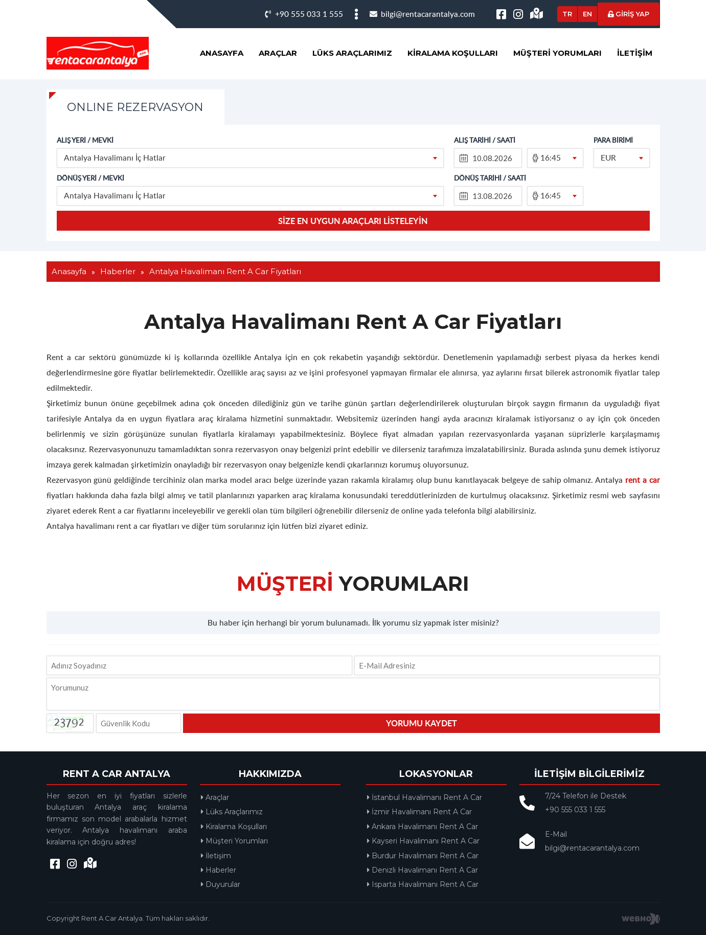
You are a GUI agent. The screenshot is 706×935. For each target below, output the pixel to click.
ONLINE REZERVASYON (135, 107)
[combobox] (250, 158)
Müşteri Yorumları (557, 53)
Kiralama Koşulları (452, 53)
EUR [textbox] (608, 157)
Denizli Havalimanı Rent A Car (422, 870)
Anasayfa (221, 53)
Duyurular (220, 884)
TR (567, 14)
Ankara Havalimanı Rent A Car (422, 826)
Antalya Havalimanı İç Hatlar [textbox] (115, 157)
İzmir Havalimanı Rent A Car (419, 811)
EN (587, 14)
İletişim (634, 53)
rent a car (642, 479)
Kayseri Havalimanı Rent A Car (423, 840)
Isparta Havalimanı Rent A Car (423, 884)
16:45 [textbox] (550, 157)
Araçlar (278, 53)
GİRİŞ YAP (628, 14)
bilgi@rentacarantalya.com (422, 13)
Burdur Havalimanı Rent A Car (423, 855)
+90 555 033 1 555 (304, 13)
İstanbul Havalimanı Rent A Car (424, 797)
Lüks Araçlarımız (352, 53)
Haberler (218, 870)
